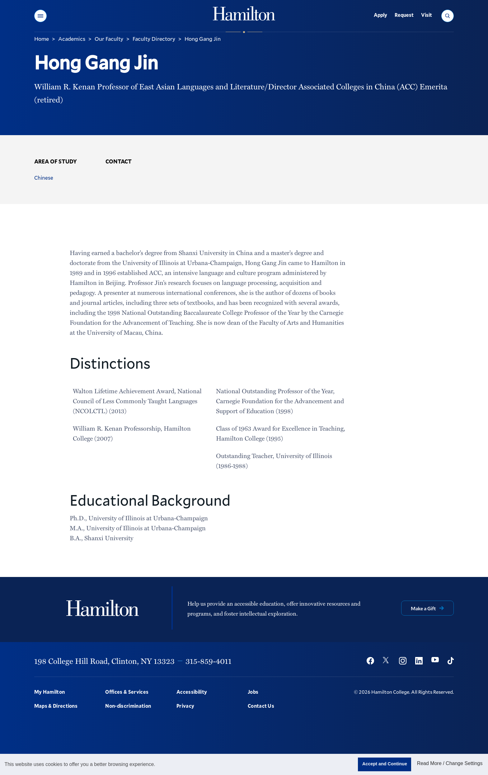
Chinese (43, 177)
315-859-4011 (208, 660)
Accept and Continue (384, 763)
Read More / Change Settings (450, 763)
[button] (40, 16)
